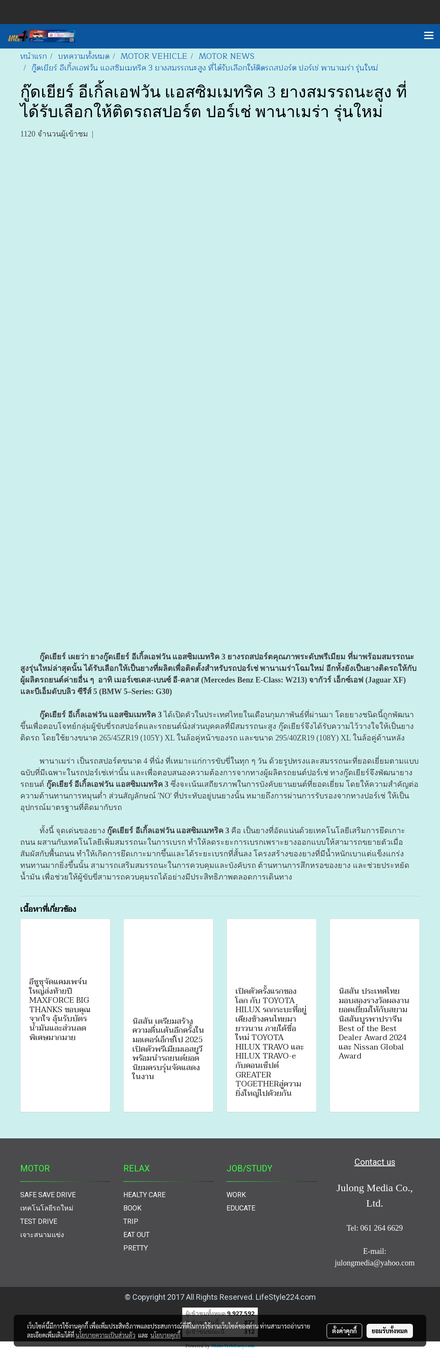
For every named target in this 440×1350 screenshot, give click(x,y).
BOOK (132, 1208)
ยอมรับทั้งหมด (390, 1331)
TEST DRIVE (38, 1221)
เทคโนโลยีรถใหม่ (46, 1208)
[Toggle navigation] (428, 36)
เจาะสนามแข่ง (42, 1235)
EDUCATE (240, 1208)
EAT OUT (136, 1235)
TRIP (130, 1221)
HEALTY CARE (144, 1195)
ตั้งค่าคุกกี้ (344, 1331)
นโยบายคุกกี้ (165, 1335)
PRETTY (135, 1248)
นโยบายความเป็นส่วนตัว (105, 1335)
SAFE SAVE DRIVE (48, 1195)
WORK (236, 1195)
